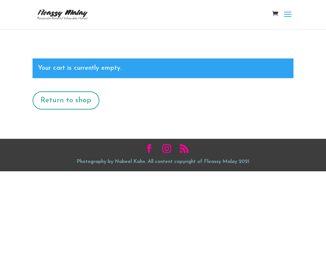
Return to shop (66, 100)
